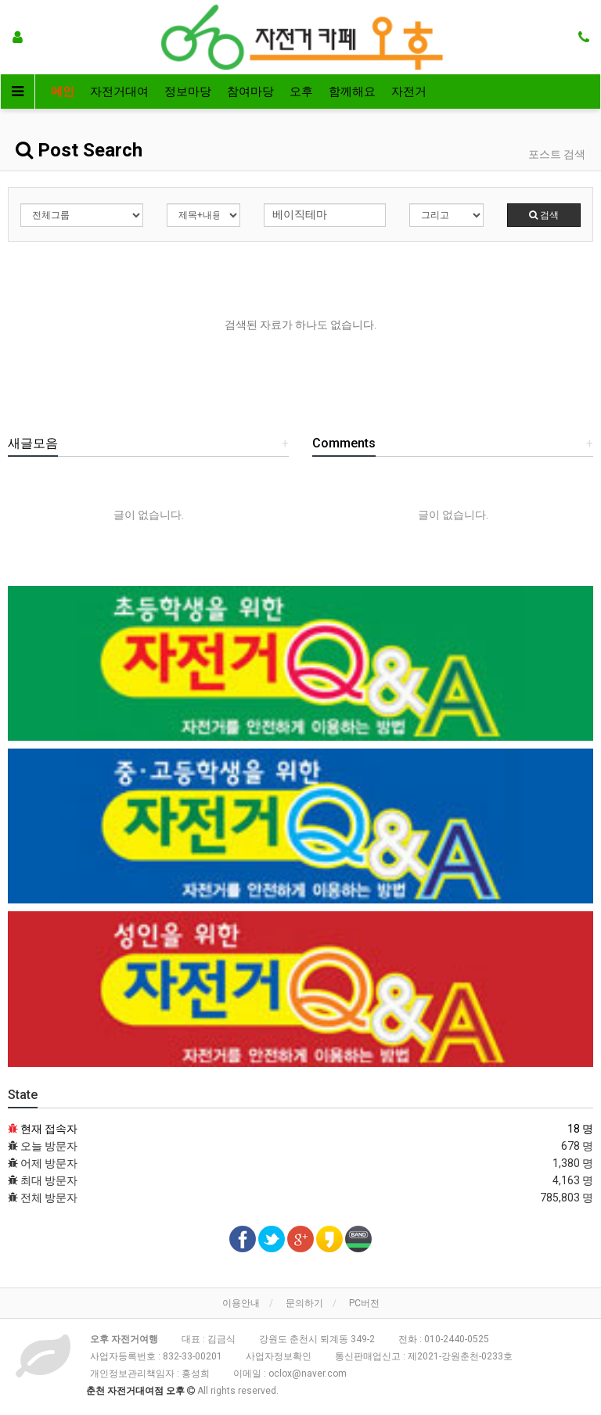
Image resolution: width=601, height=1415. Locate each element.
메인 (62, 91)
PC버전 (364, 1303)
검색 (544, 215)
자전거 (408, 91)
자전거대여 (119, 91)
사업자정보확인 (278, 1356)
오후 (301, 91)
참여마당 (250, 91)
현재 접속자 (48, 1128)
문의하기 (304, 1303)
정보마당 (187, 91)
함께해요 (352, 91)
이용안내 (241, 1303)
